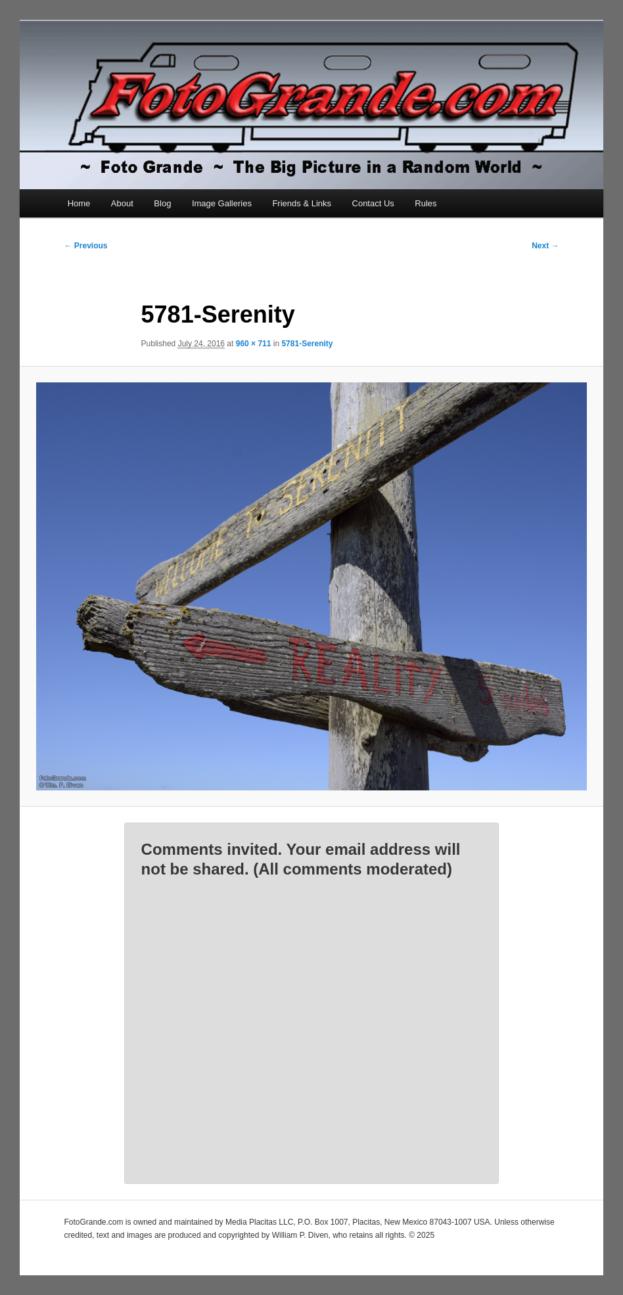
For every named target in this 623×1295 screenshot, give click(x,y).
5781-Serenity (307, 343)
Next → (545, 245)
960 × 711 (253, 343)
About (122, 203)
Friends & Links (301, 203)
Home (79, 203)
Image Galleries (222, 203)
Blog (162, 203)
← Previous (85, 245)
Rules (425, 203)
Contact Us (373, 203)
